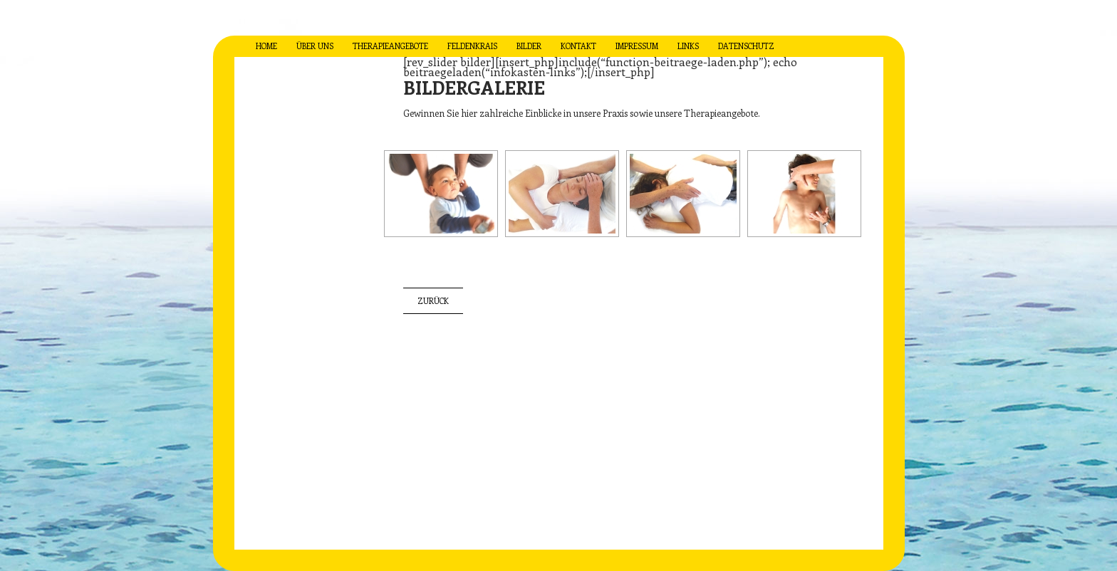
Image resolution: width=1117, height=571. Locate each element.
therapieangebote (390, 46)
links (688, 46)
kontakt (578, 46)
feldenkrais (472, 46)
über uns (314, 46)
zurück (433, 300)
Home (266, 46)
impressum (636, 46)
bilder (528, 46)
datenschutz (746, 46)
